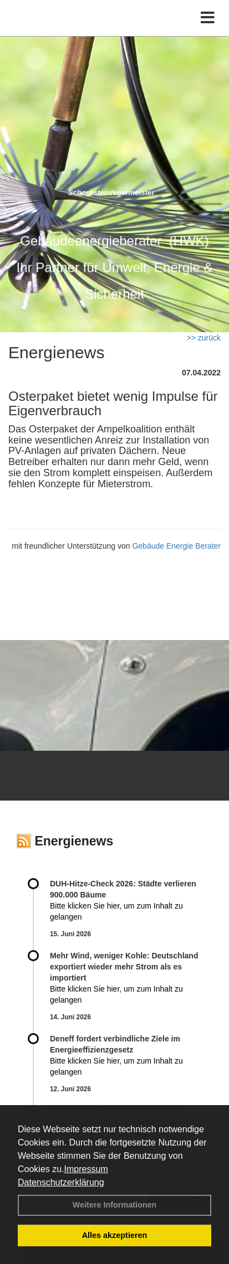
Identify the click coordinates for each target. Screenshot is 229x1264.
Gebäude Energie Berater (176, 545)
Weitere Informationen (115, 1204)
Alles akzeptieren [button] (114, 1235)
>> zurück (204, 337)
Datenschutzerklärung (61, 1182)
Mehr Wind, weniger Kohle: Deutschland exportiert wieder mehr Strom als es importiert (124, 966)
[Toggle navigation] (208, 18)
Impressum (86, 1169)
